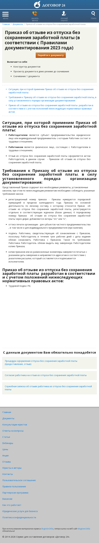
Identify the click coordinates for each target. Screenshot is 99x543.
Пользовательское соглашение (19, 480)
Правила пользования (14, 486)
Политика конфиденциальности (19, 517)
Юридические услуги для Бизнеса (20, 511)
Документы (18, 24)
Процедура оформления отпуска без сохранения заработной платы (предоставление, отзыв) (41, 362)
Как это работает (11, 505)
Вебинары (7, 443)
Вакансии (7, 498)
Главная (6, 24)
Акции (5, 455)
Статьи (6, 436)
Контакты (7, 474)
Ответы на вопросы (12, 430)
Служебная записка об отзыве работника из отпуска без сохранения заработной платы (48, 388)
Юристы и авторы (11, 467)
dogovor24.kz (47, 528)
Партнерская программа (15, 492)
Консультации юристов (14, 424)
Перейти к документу (51, 55)
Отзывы (6, 461)
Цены (5, 449)
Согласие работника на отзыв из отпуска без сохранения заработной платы (46, 375)
